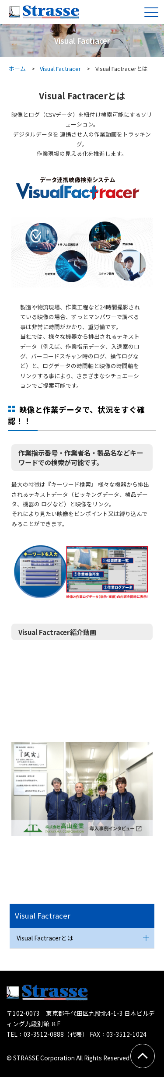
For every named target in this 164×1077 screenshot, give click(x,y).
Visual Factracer (60, 68)
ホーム (17, 68)
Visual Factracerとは (45, 937)
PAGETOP (145, 1054)
